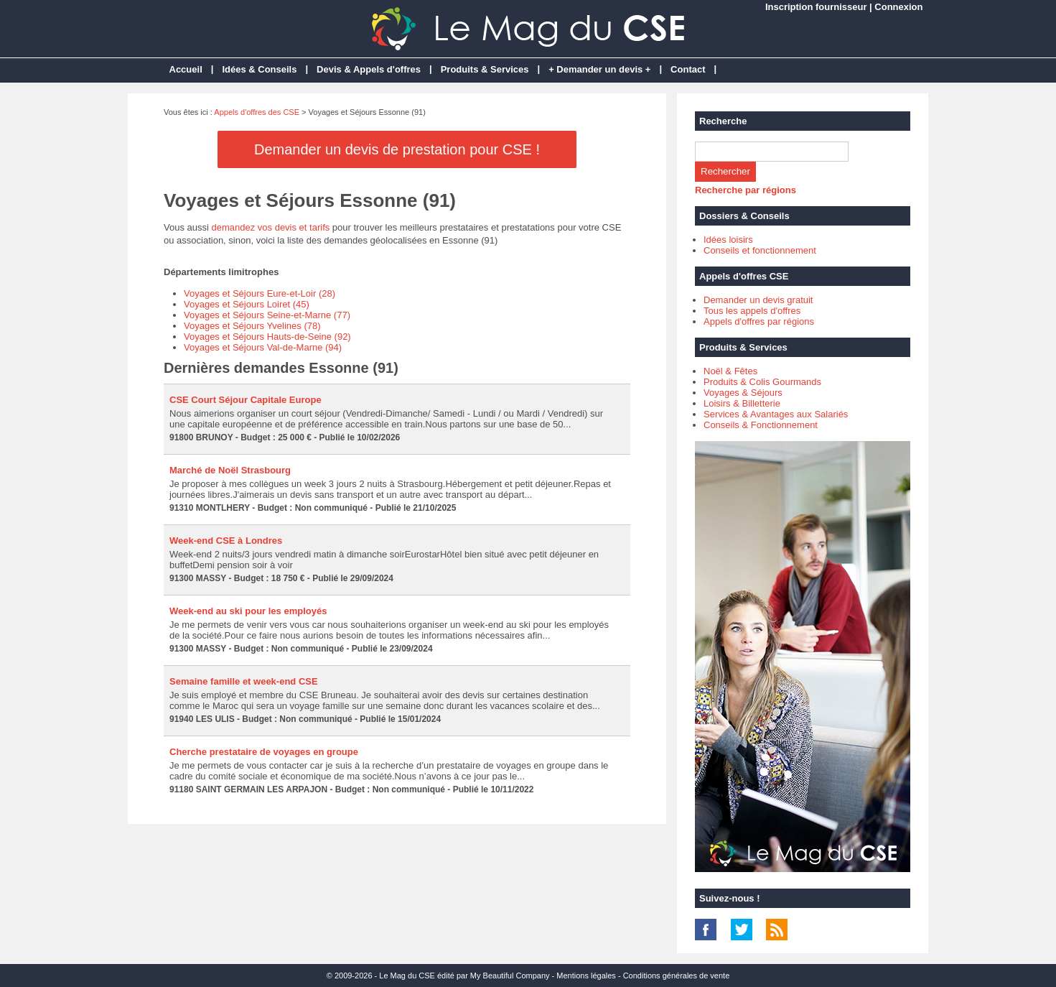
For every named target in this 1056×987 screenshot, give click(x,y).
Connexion (898, 6)
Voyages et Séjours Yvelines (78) (252, 325)
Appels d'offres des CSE (256, 112)
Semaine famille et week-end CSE (243, 681)
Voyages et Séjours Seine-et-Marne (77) (267, 315)
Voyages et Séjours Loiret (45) (246, 304)
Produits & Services (485, 69)
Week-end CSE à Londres (225, 540)
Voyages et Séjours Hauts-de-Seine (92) (267, 336)
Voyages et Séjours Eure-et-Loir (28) (259, 293)
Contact (687, 69)
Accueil (185, 69)
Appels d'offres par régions (759, 321)
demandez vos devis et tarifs (271, 227)
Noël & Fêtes (730, 371)
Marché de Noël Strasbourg (230, 470)
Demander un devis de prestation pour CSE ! (397, 149)
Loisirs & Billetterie (742, 403)
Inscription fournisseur (816, 6)
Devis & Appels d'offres (369, 69)
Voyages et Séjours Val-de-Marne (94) (263, 347)
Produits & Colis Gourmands (762, 381)
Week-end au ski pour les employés (248, 611)
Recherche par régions (745, 190)
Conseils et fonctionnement (760, 250)
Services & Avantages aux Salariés (776, 414)
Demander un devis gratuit (758, 300)
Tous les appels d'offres (752, 310)
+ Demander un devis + (599, 69)
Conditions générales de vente (676, 975)
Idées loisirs (728, 239)
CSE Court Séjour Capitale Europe (245, 399)
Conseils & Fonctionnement (761, 425)
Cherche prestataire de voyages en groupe (263, 751)
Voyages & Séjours (743, 392)
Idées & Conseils (259, 69)
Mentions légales (586, 975)
